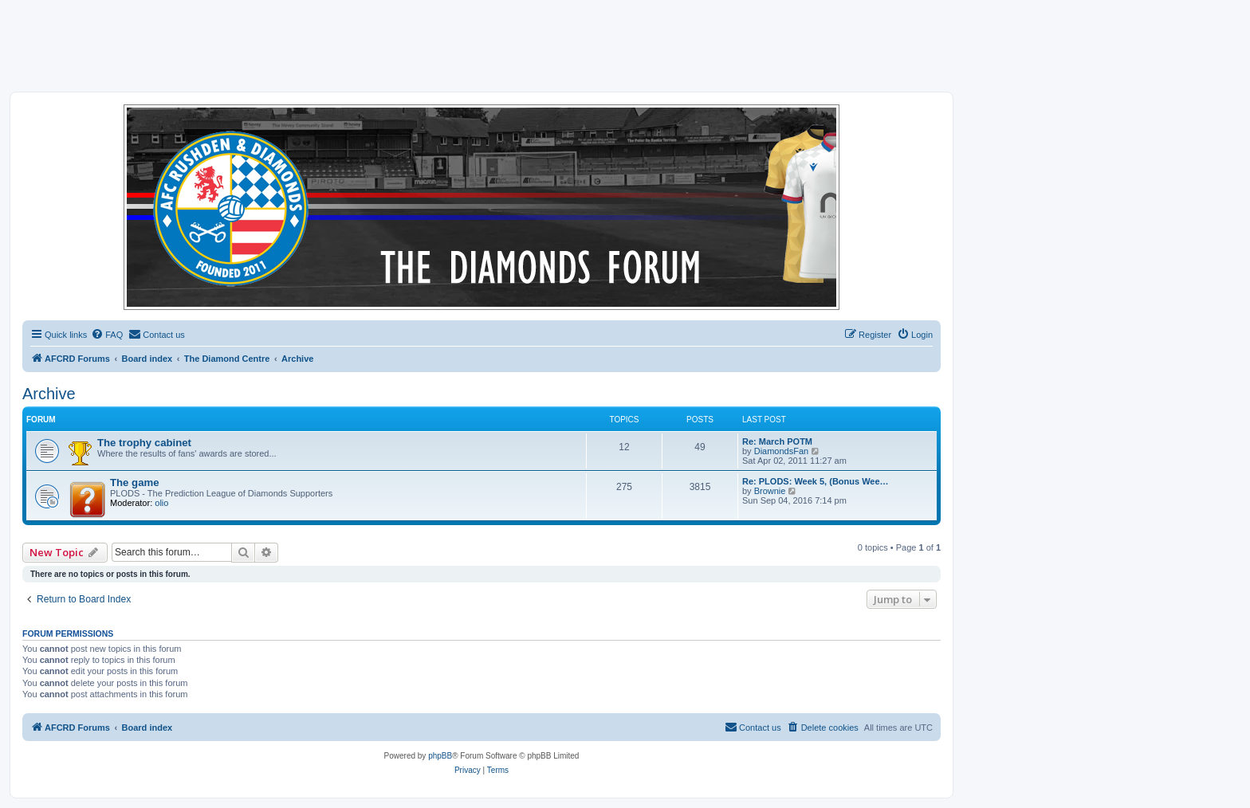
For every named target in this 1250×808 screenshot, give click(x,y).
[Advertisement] (625, 45)
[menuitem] (107, 334)
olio (161, 503)
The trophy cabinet (144, 443)
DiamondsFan (781, 451)
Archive (49, 393)
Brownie (770, 491)
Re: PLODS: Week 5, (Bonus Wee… (815, 481)
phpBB (440, 755)
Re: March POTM (777, 441)
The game (134, 482)
